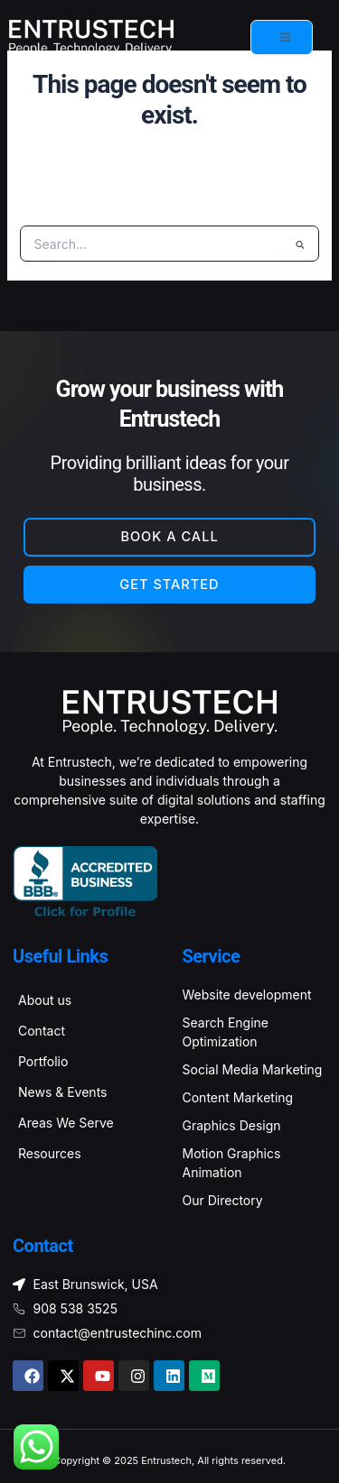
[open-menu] (281, 37)
